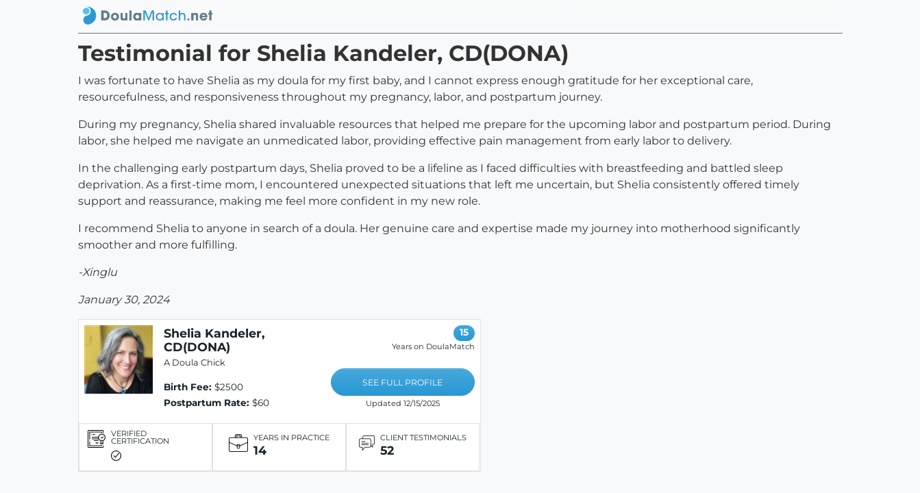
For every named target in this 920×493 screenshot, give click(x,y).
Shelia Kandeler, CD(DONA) (214, 340)
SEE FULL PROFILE (402, 382)
